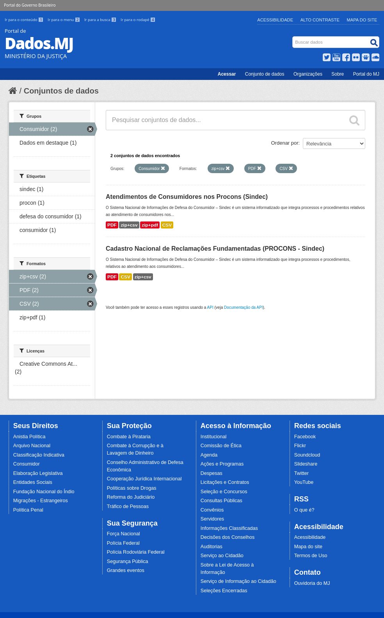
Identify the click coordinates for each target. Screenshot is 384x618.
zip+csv (129, 225)
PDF (112, 225)
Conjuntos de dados (61, 91)
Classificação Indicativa (38, 455)
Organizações (307, 74)
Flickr (300, 445)
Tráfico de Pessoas (128, 506)
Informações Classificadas (229, 528)
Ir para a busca (100, 19)
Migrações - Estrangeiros (40, 500)
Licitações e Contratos (225, 482)
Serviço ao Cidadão (222, 555)
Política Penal (28, 510)
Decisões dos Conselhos (228, 537)
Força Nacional (123, 534)
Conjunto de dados (264, 74)
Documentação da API (243, 307)
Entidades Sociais (32, 482)
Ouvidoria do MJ (312, 583)
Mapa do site (308, 546)
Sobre (337, 74)
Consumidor (26, 464)
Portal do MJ (366, 74)
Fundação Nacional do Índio (44, 491)
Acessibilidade (275, 20)
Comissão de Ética (221, 445)
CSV (167, 225)
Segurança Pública (127, 561)
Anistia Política (29, 436)
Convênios (212, 510)
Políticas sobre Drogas (131, 488)
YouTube (304, 482)
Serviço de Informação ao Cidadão (238, 581)
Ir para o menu (64, 19)
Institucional (214, 436)
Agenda (209, 455)
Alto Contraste (320, 20)
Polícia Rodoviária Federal (136, 552)
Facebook (305, 436)
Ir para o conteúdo (24, 19)
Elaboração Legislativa (38, 473)
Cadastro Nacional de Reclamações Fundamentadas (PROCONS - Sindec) (215, 248)
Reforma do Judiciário (131, 497)
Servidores (212, 519)
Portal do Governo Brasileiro (29, 5)
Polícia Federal (123, 543)
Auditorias (211, 546)
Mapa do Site (362, 20)
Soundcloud (307, 455)
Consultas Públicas (221, 500)
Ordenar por (285, 143)
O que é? (304, 510)
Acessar (227, 74)
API (210, 307)
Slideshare (306, 464)
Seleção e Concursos (224, 491)
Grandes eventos (125, 570)
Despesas (211, 473)
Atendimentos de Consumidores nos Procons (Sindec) (187, 196)
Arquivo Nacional (31, 445)
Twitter (301, 473)
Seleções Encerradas (224, 590)
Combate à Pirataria (129, 436)
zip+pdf (150, 225)
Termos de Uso (310, 555)
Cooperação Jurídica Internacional (144, 479)
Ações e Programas (222, 464)
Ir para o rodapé (138, 19)
